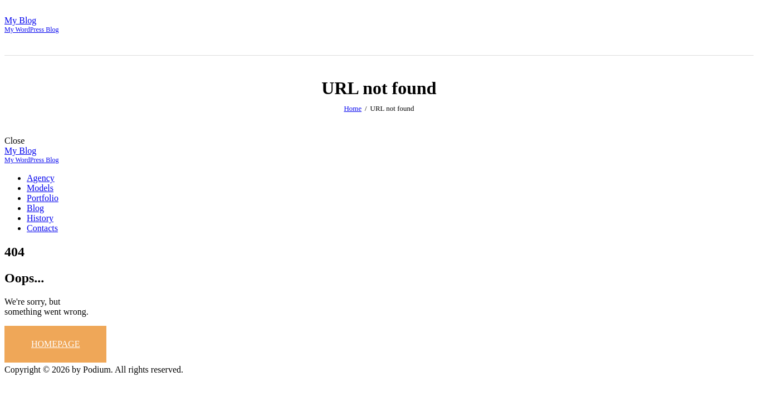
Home (352, 108)
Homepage (55, 344)
